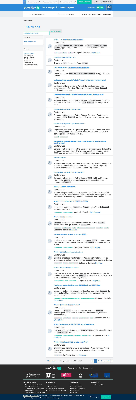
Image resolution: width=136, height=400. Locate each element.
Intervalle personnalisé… (31, 64)
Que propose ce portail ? (50, 2)
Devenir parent (51, 385)
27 (108, 361)
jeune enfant (106, 227)
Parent (87, 2)
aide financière (57, 298)
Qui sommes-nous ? (34, 2)
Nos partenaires (74, 390)
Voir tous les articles (98, 385)
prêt (89, 335)
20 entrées (51, 361)
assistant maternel (58, 212)
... (104, 361)
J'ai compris (106, 397)
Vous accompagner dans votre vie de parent (80, 368)
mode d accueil (57, 227)
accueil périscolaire (58, 355)
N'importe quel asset (30, 41)
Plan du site (73, 392)
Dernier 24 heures (29, 57)
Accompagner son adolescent (56, 388)
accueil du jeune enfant (68, 212)
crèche (74, 227)
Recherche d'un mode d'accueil (33, 385)
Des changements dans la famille (57, 390)
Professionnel (106, 2)
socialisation (70, 52)
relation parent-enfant (62, 52)
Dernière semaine (29, 59)
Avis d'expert (95, 212)
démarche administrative (68, 335)
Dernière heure (28, 55)
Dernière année (28, 62)
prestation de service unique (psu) (87, 298)
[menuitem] (37, 14)
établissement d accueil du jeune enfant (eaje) (86, 227)
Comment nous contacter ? (68, 2)
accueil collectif (99, 227)
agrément (65, 263)
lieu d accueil (84, 335)
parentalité (57, 136)
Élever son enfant (52, 386)
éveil (55, 52)
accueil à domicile (67, 317)
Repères (73, 230)
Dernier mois (27, 61)
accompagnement (63, 136)
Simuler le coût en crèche (32, 386)
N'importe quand (29, 53)
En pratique (95, 53)
